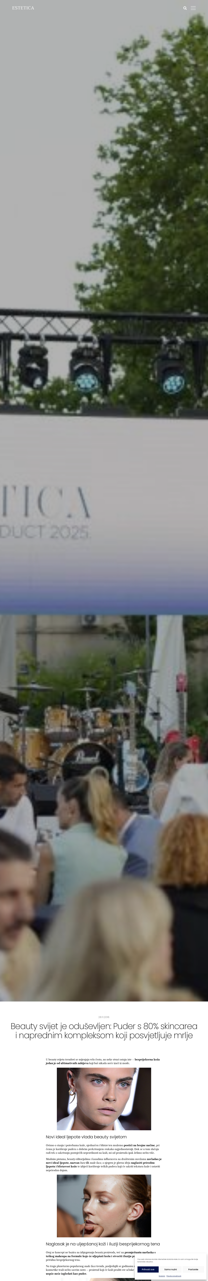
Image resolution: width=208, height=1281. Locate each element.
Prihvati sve (148, 1269)
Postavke (193, 1269)
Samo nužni (170, 1269)
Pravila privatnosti (173, 1276)
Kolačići (162, 1276)
